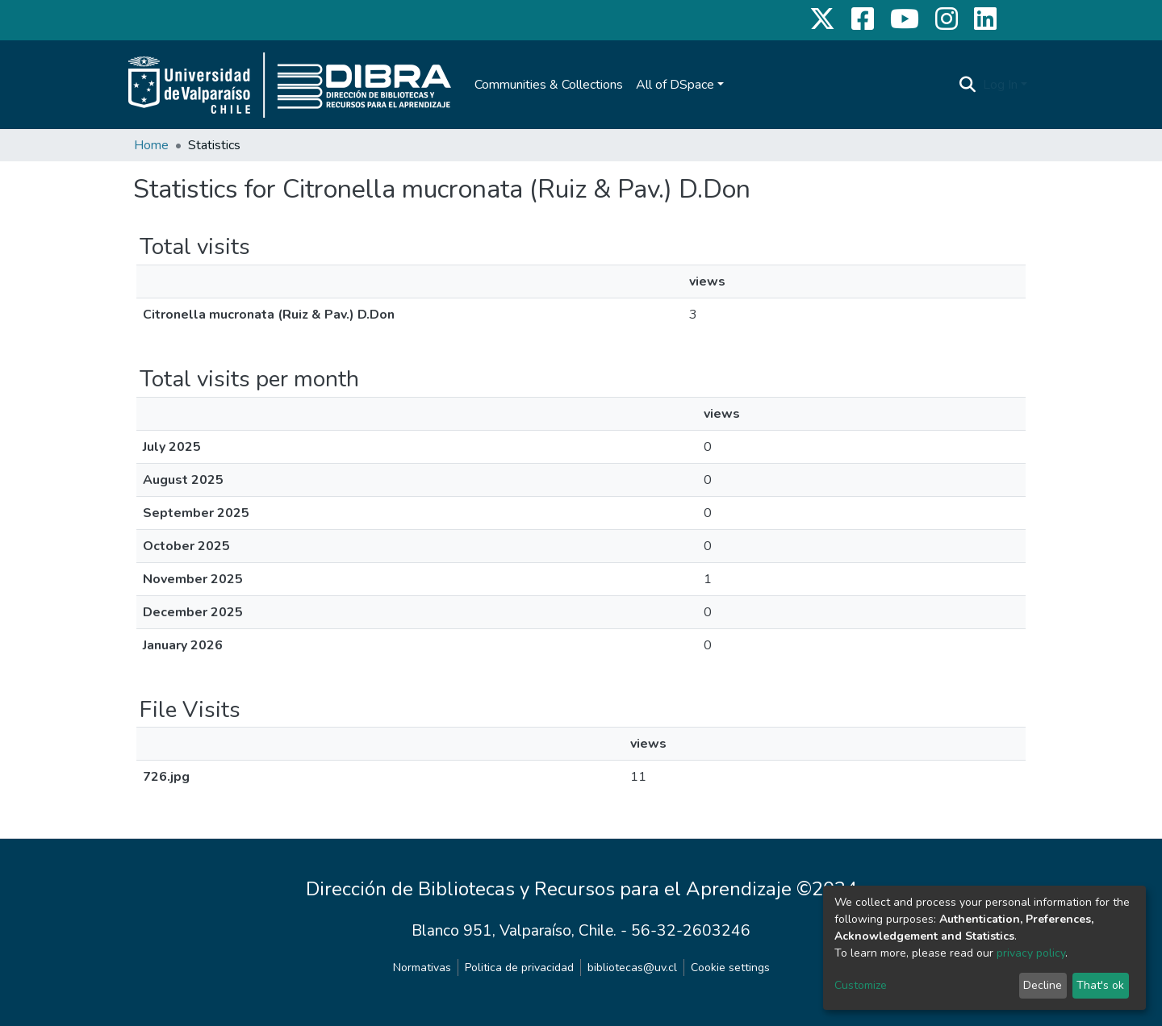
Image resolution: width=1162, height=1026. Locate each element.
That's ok (1100, 985)
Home (151, 145)
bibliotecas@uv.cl (632, 967)
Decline (1042, 985)
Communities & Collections (548, 85)
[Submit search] (968, 84)
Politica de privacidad (519, 967)
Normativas (422, 967)
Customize (860, 985)
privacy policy (1031, 953)
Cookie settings (730, 967)
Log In (1000, 85)
